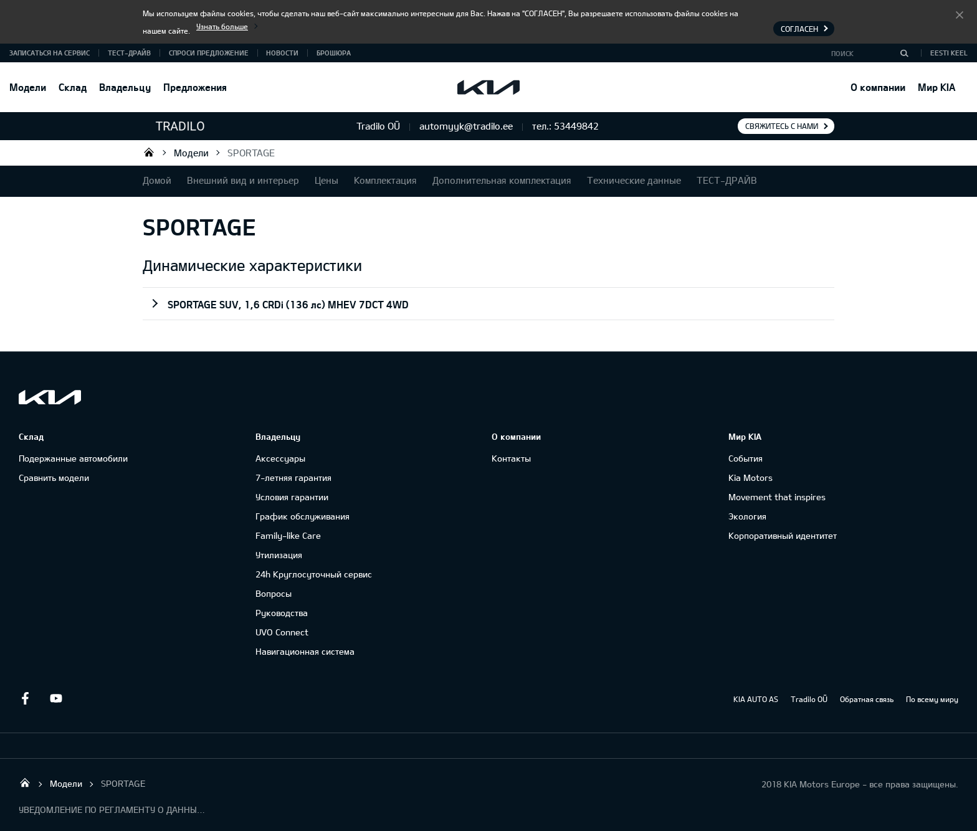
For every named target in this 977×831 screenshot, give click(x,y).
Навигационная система (305, 651)
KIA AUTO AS (755, 699)
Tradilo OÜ (149, 152)
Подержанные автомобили (73, 458)
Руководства (281, 612)
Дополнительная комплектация (501, 180)
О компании (878, 87)
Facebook (25, 698)
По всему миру (932, 699)
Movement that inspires (777, 496)
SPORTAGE (251, 152)
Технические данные (634, 180)
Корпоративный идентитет (782, 535)
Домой (157, 180)
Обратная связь (867, 699)
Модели (27, 87)
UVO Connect (281, 632)
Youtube (56, 698)
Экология (747, 516)
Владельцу (125, 87)
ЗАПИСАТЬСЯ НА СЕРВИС (49, 53)
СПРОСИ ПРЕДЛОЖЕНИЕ (209, 53)
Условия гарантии (291, 496)
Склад (73, 87)
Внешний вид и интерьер (243, 180)
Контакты (511, 458)
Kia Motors (750, 477)
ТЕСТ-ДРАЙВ (129, 53)
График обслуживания (302, 516)
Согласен (960, 14)
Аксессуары (280, 458)
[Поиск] (904, 53)
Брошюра (334, 53)
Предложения (195, 87)
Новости (282, 53)
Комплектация (385, 180)
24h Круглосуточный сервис (313, 574)
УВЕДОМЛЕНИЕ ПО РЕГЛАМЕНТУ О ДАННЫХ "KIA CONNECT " (112, 809)
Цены (326, 180)
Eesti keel (949, 53)
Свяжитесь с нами (781, 125)
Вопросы (273, 593)
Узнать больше (222, 26)
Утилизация (278, 554)
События (745, 458)
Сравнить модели (54, 477)
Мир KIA (936, 87)
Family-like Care (288, 535)
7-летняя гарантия (293, 477)
